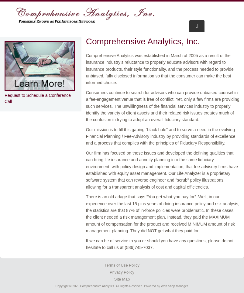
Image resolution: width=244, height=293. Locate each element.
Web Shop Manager (174, 286)
